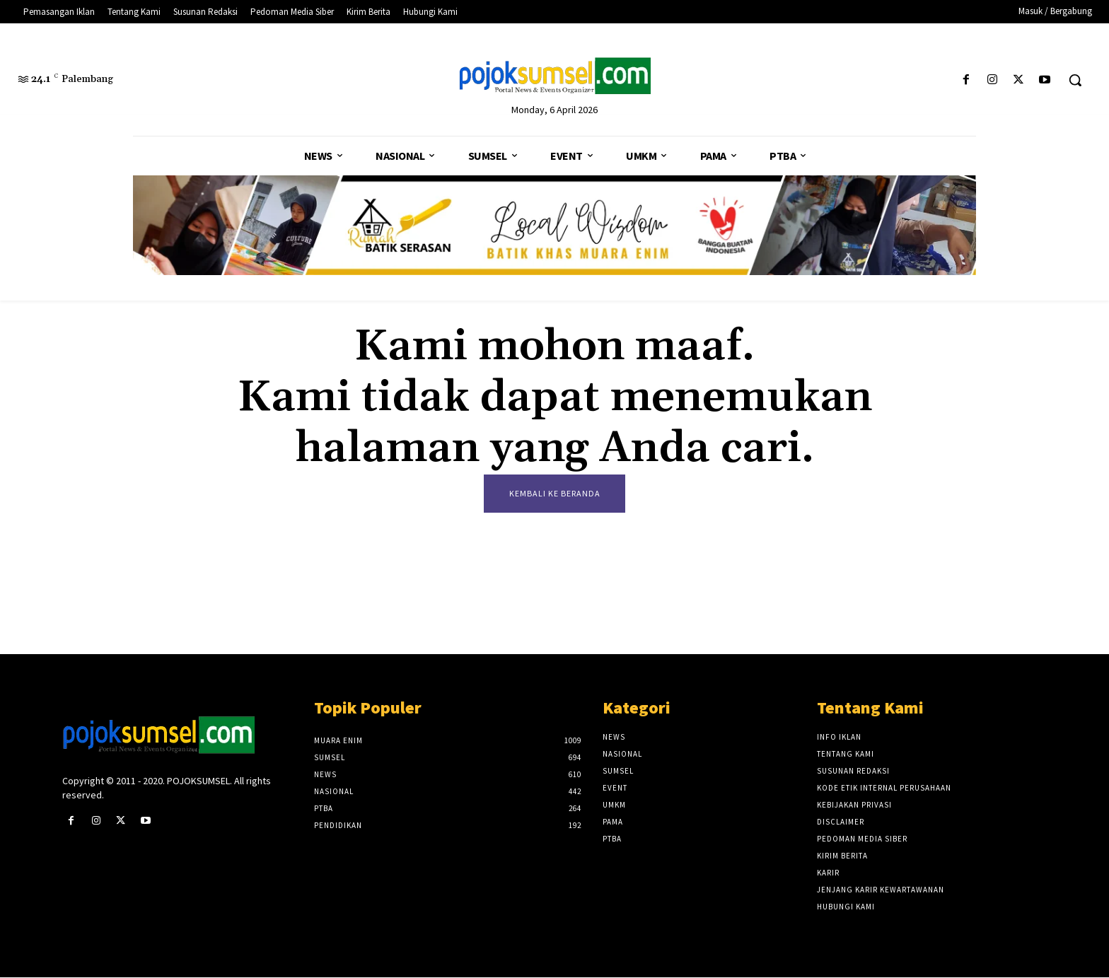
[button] (1075, 80)
